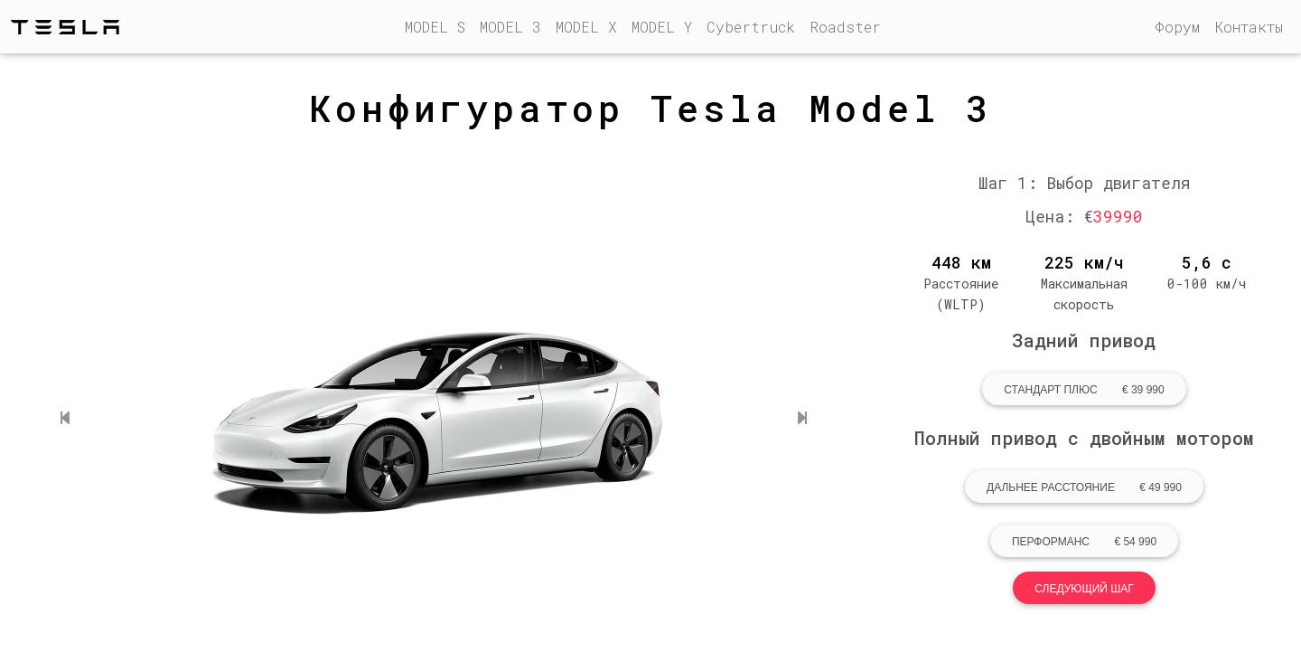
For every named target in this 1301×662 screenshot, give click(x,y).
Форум (1177, 29)
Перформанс (1084, 541)
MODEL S (439, 28)
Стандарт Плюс (1084, 389)
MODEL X (586, 29)
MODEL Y (662, 29)
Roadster (845, 29)
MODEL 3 (510, 29)
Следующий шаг (1084, 588)
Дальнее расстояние (1084, 487)
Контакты (1248, 29)
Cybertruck (751, 29)
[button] (65, 418)
